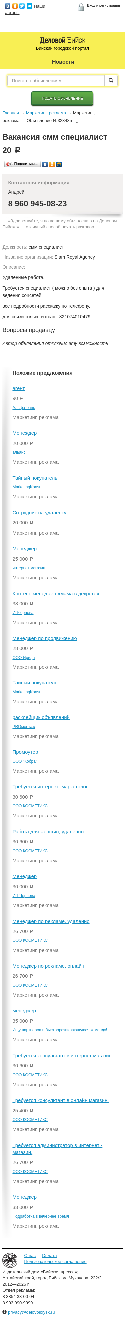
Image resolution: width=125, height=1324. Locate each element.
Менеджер (24, 548)
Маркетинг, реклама (46, 112)
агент (18, 388)
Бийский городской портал (62, 48)
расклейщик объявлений (41, 717)
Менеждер (24, 433)
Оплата (49, 1255)
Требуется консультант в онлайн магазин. (60, 1100)
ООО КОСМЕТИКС (30, 806)
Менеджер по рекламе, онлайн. (49, 966)
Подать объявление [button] (62, 98)
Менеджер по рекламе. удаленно (50, 921)
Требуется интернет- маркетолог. (50, 786)
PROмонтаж (23, 726)
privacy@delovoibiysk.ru (31, 1312)
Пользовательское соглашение (55, 1261)
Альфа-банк (23, 407)
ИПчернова (22, 612)
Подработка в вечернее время (40, 1216)
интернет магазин (28, 568)
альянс (18, 452)
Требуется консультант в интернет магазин (61, 1055)
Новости (63, 62)
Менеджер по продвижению (44, 638)
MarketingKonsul (27, 487)
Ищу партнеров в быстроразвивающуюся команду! (59, 1030)
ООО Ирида (23, 657)
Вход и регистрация (103, 5)
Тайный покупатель (34, 478)
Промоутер (25, 752)
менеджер (24, 1010)
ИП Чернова (23, 895)
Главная (10, 112)
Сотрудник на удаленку (39, 512)
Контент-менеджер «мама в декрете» (55, 593)
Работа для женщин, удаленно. (48, 831)
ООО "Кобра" (24, 761)
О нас (30, 1255)
